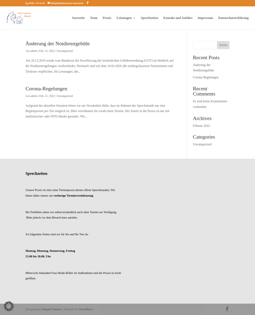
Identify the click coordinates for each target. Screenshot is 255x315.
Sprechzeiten (149, 18)
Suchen (223, 44)
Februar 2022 (201, 125)
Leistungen (124, 18)
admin (33, 50)
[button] (9, 306)
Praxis (107, 18)
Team (94, 18)
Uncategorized (65, 50)
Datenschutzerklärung (233, 18)
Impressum (205, 18)
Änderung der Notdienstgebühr (58, 43)
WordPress (86, 309)
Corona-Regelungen (46, 89)
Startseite (78, 18)
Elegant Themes (51, 309)
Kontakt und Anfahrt (177, 18)
